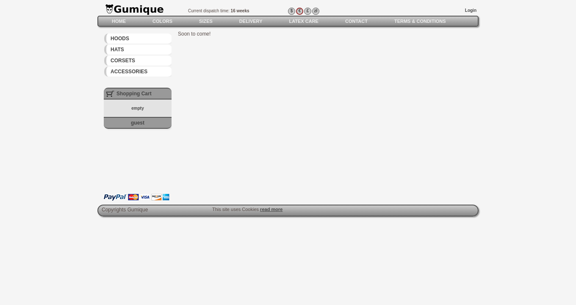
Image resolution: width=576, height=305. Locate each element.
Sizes (206, 21)
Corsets (123, 61)
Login (470, 10)
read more (271, 209)
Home (119, 21)
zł (316, 10)
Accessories (129, 72)
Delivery (251, 21)
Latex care (303, 21)
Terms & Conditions (420, 21)
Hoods (120, 39)
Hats (117, 50)
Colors (162, 21)
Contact (356, 21)
